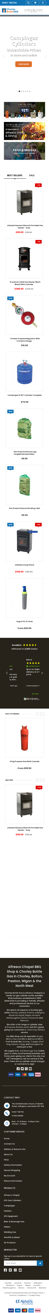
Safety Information (13, 1165)
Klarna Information (13, 1181)
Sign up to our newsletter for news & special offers (23, 1257)
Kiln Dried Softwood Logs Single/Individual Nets (25, 452)
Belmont (24, 1020)
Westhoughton (13, 1018)
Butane (19, 1027)
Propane (11, 1027)
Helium (7, 1227)
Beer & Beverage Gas (14, 1221)
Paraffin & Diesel (12, 1237)
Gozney (26, 1041)
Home (7, 1138)
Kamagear (35, 1044)
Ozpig (22, 1044)
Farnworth (33, 1018)
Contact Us (9, 1143)
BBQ (36, 1027)
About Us (8, 1154)
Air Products (10, 1242)
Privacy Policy (37, 1293)
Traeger (34, 1041)
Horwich (36, 1015)
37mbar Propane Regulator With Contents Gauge (25, 339)
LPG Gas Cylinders (12, 1200)
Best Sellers (14, 175)
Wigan (28, 1015)
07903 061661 (17, 1115)
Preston (30, 1012)
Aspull (21, 1015)
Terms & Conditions (17, 1295)
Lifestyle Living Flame (24, 565)
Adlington (39, 1012)
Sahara (14, 1044)
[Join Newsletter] (40, 1263)
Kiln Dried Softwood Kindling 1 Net (24, 508)
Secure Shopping (12, 1170)
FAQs (6, 1159)
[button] (7, 673)
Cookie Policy (34, 1295)
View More (23, 64)
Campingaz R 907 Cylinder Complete (25, 395)
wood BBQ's (37, 1039)
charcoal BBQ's (19, 1039)
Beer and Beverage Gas (26, 1050)
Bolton (24, 1018)
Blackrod (13, 1015)
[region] (24, 673)
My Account (9, 1175)
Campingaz (9, 1205)
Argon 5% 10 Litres (24, 621)
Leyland (22, 1012)
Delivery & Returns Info (14, 1149)
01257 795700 (9, 2)
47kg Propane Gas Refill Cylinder (25, 761)
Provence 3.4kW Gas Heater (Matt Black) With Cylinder (25, 283)
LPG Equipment (11, 1216)
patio (26, 1027)
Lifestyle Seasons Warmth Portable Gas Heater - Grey (25, 226)
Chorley (14, 1012)
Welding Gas (10, 1232)
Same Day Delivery (36, 1029)
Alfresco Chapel (11, 1195)
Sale (31, 175)
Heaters (7, 1211)
